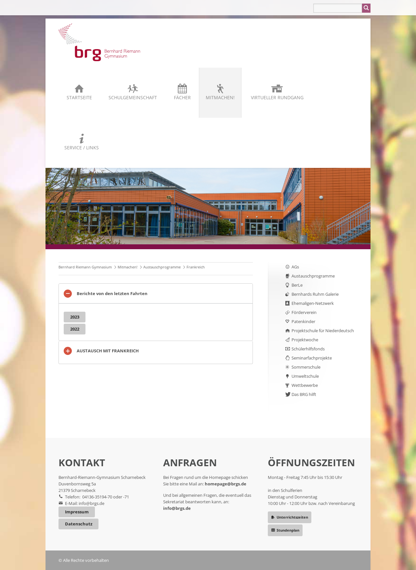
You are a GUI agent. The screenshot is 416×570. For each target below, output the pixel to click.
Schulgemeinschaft (133, 97)
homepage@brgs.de (225, 484)
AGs (295, 267)
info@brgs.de (91, 503)
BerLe (297, 285)
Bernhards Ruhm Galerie (315, 294)
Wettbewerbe (305, 385)
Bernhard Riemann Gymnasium (85, 267)
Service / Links (81, 147)
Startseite (79, 97)
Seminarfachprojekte (312, 358)
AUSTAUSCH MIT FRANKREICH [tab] (108, 351)
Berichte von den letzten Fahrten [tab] (112, 293)
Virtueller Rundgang (277, 97)
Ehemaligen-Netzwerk (313, 303)
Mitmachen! (220, 97)
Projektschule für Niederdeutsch (323, 330)
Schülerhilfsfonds (308, 349)
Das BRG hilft (304, 394)
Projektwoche (305, 340)
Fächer (182, 97)
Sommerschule (306, 367)
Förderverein (304, 312)
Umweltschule (305, 376)
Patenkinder (303, 321)
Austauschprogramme (162, 267)
